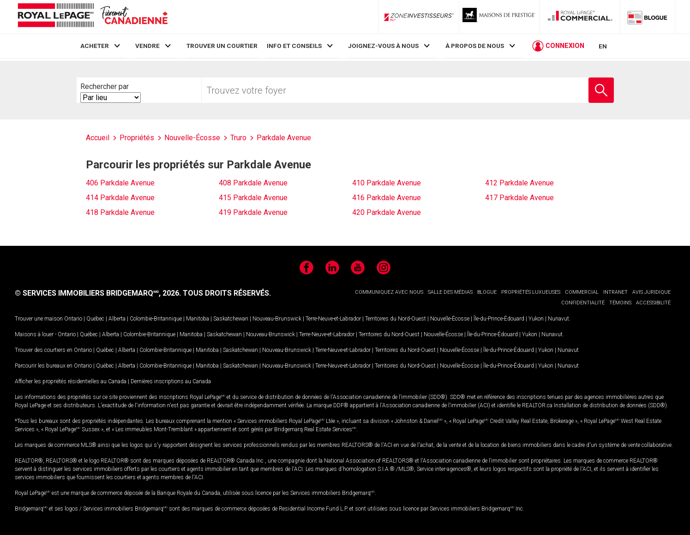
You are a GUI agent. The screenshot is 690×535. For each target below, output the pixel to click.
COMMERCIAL (582, 292)
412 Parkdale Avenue (519, 182)
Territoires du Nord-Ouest (395, 318)
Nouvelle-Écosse (449, 318)
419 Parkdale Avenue (253, 212)
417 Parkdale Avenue (519, 197)
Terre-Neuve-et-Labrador (333, 318)
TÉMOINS (620, 303)
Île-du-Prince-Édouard (499, 318)
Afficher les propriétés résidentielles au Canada (70, 381)
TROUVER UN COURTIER (222, 45)
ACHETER (94, 45)
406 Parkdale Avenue (120, 182)
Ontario (73, 318)
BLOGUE (487, 292)
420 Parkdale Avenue (386, 212)
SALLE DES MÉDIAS (450, 292)
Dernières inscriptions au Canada (171, 381)
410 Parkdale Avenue (386, 182)
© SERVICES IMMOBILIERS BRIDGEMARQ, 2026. (98, 293)
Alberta (117, 318)
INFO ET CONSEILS (294, 45)
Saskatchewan (230, 318)
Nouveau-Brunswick (276, 318)
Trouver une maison (39, 318)
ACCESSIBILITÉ (653, 303)
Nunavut (558, 318)
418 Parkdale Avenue (120, 212)
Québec (95, 318)
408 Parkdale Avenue (253, 182)
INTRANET (615, 292)
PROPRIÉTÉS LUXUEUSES (530, 292)
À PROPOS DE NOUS (474, 45)
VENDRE (147, 45)
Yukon (536, 318)
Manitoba (197, 318)
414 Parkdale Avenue (120, 197)
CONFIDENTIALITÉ (583, 303)
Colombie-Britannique (156, 318)
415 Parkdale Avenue (253, 197)
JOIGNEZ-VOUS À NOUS (383, 45)
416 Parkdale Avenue (386, 197)
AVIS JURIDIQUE (651, 292)
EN (603, 47)
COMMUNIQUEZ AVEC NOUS (389, 292)
